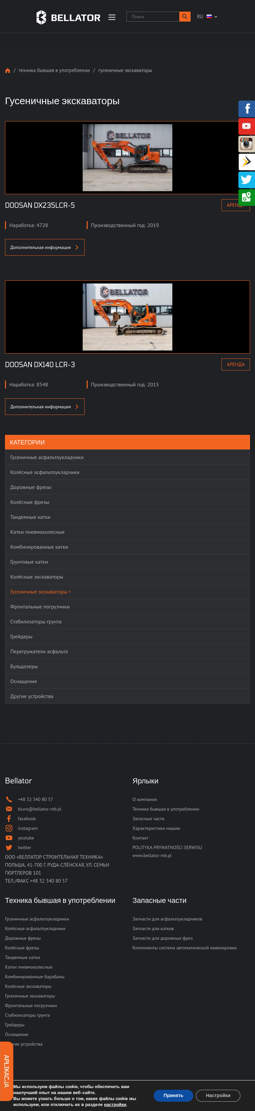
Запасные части (148, 819)
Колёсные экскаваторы (28, 986)
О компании (144, 799)
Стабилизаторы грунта (27, 1015)
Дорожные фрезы (23, 938)
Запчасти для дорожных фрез (162, 938)
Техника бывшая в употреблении (54, 70)
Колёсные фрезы (22, 948)
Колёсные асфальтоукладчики (35, 928)
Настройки (218, 1095)
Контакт (140, 838)
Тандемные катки (22, 957)
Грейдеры (14, 1025)
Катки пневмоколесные (28, 967)
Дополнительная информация (44, 247)
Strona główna (7, 70)
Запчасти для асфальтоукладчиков (167, 919)
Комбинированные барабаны (34, 977)
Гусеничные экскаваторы (30, 996)
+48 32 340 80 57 (49, 881)
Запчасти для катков (153, 928)
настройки (115, 1105)
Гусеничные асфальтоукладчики (37, 919)
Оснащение (16, 1034)
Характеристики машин (156, 828)
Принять (173, 1095)
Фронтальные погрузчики (31, 1005)
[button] (185, 17)
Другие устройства (23, 1044)
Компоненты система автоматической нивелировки (184, 948)
